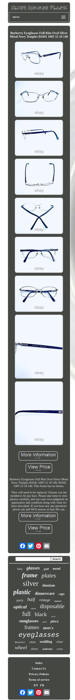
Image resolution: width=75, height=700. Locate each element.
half (31, 599)
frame (30, 575)
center (60, 648)
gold (46, 568)
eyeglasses (38, 635)
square (33, 608)
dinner (34, 648)
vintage (44, 600)
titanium (48, 585)
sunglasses (29, 620)
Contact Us (39, 668)
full (26, 613)
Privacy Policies (39, 674)
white (32, 642)
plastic (22, 592)
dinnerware (45, 593)
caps (61, 594)
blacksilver (20, 642)
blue (20, 568)
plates (49, 575)
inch (44, 621)
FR (42, 685)
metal (57, 568)
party (20, 600)
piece (55, 621)
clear (59, 642)
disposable (52, 606)
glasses (33, 567)
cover (53, 616)
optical (20, 606)
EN (36, 685)
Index (39, 663)
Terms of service (38, 679)
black (41, 614)
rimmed (57, 601)
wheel (21, 647)
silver (30, 583)
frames (31, 627)
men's (48, 627)
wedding (46, 642)
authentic (47, 648)
